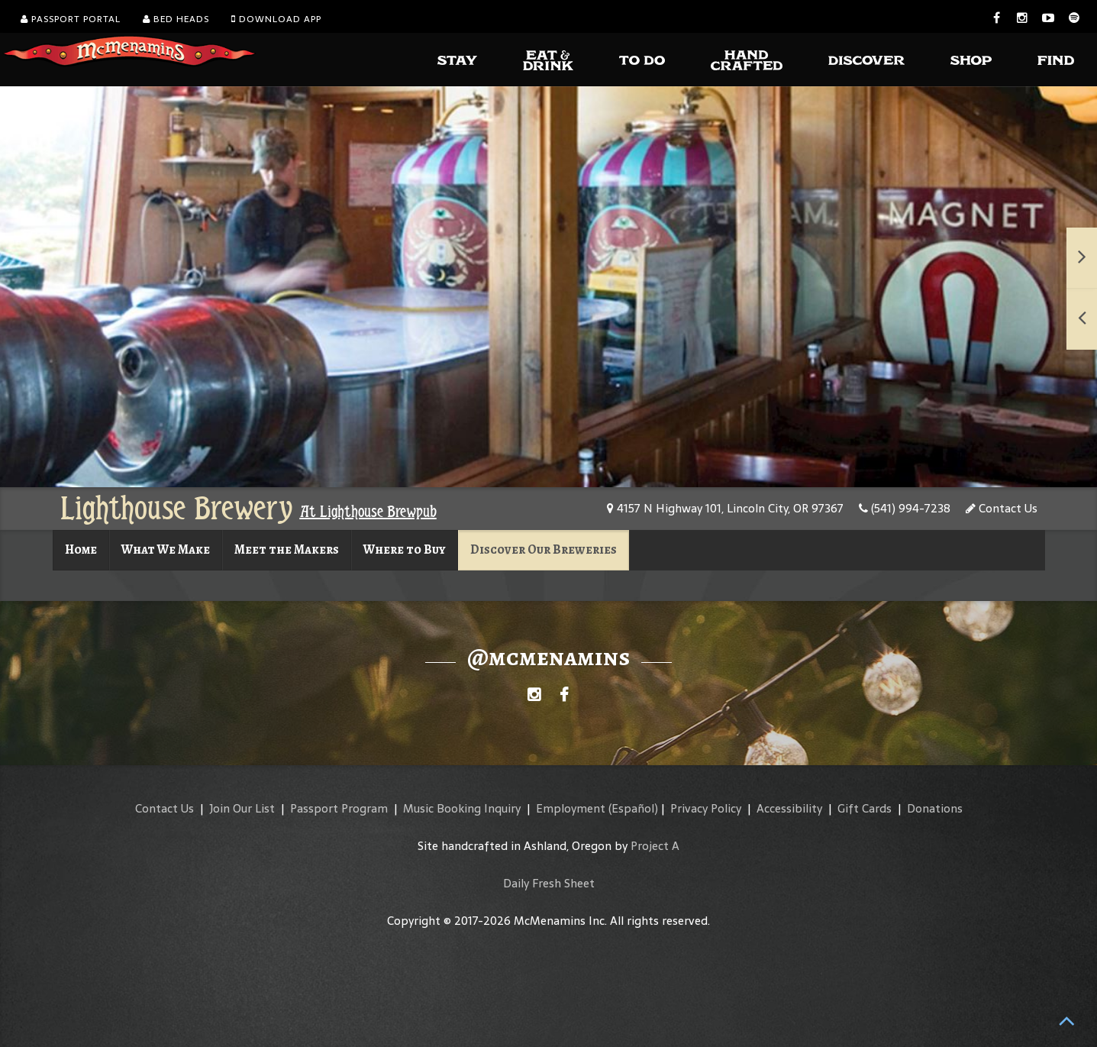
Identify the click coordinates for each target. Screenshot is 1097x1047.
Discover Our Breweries (543, 549)
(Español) (633, 808)
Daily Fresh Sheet (549, 883)
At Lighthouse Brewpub (368, 511)
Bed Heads (176, 19)
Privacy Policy (705, 808)
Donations (935, 808)
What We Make (165, 549)
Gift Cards (864, 808)
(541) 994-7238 (904, 508)
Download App (276, 19)
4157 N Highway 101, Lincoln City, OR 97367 (725, 508)
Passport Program (339, 808)
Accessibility (789, 808)
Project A (655, 845)
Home (81, 549)
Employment (570, 808)
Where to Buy (404, 549)
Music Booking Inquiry (462, 808)
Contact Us (1001, 508)
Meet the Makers (286, 549)
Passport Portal (71, 19)
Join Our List (242, 808)
